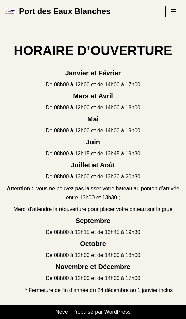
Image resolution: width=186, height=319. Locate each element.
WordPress (117, 312)
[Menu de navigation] (173, 11)
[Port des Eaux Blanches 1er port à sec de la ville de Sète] (57, 11)
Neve (61, 312)
